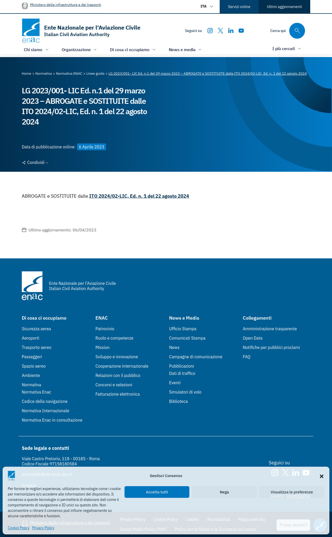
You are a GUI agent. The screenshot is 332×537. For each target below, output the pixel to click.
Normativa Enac (36, 392)
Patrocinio (104, 328)
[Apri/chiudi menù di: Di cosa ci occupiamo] (133, 49)
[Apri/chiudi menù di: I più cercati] (287, 48)
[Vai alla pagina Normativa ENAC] (69, 73)
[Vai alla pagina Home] (26, 73)
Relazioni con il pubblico (117, 375)
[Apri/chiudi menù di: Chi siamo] (36, 49)
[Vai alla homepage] (81, 31)
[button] (321, 475)
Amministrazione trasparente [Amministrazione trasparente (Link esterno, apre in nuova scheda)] (270, 328)
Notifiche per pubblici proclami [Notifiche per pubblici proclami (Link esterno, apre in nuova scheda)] (271, 347)
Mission (102, 347)
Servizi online (239, 6)
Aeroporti (30, 338)
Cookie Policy (19, 528)
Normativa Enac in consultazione (52, 420)
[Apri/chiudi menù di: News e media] (186, 49)
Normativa (31, 384)
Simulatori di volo (185, 392)
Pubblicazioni (181, 366)
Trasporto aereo (36, 347)
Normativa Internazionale (45, 410)
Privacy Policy (43, 528)
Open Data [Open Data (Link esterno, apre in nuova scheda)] (252, 338)
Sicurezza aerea (36, 328)
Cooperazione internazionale (121, 366)
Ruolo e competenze (114, 338)
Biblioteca (178, 401)
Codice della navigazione (44, 401)
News (174, 347)
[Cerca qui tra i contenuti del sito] (287, 31)
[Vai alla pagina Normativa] (44, 73)
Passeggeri (32, 356)
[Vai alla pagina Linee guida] (95, 73)
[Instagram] (210, 30)
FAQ (247, 356)
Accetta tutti (157, 492)
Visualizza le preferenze (292, 492)
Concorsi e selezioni (113, 384)
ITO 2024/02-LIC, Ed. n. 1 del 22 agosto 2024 (139, 196)
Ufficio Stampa (182, 328)
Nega (224, 492)
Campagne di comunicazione (195, 356)
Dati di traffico (182, 373)
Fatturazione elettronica (117, 394)
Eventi (175, 382)
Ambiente (31, 375)
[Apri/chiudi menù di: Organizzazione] (80, 49)
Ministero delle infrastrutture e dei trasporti (65, 4)
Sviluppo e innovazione (116, 356)
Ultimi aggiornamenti (284, 6)
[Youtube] (241, 30)
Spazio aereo (34, 366)
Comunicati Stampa (187, 338)
